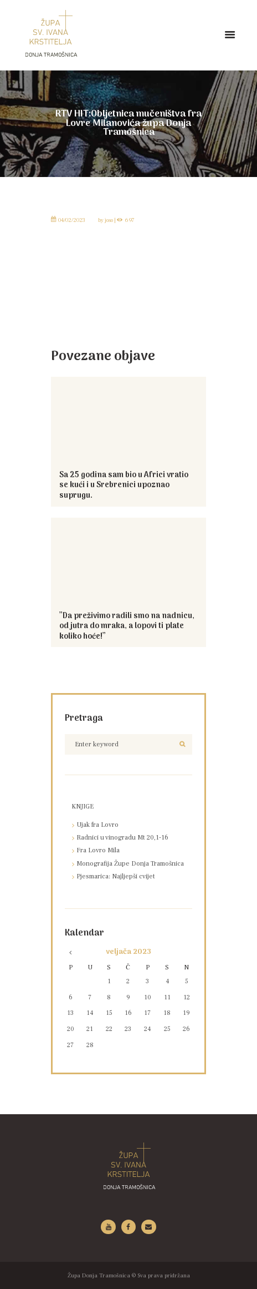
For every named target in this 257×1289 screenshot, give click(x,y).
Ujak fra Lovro (97, 825)
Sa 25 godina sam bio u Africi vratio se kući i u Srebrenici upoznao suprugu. (123, 485)
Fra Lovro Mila (98, 850)
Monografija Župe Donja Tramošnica (130, 864)
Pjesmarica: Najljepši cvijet (115, 876)
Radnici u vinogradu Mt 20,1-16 (122, 837)
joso (109, 220)
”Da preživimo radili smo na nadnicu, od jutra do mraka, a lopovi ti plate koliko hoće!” (126, 626)
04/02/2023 (71, 220)
